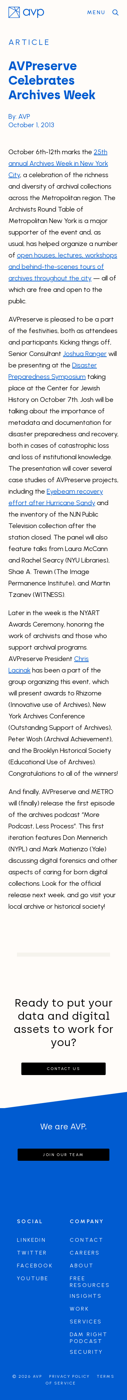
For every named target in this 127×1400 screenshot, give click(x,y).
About (82, 1265)
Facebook (35, 1265)
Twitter (32, 1253)
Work (79, 1309)
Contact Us (63, 1068)
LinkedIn (31, 1240)
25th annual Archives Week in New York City (58, 163)
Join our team (63, 1154)
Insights (86, 1296)
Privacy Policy (69, 1376)
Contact (87, 1240)
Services (86, 1321)
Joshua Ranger (85, 354)
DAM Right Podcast (89, 1337)
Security (86, 1352)
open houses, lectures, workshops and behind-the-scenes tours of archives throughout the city (62, 266)
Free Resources (90, 1281)
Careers (85, 1253)
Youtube (32, 1278)
